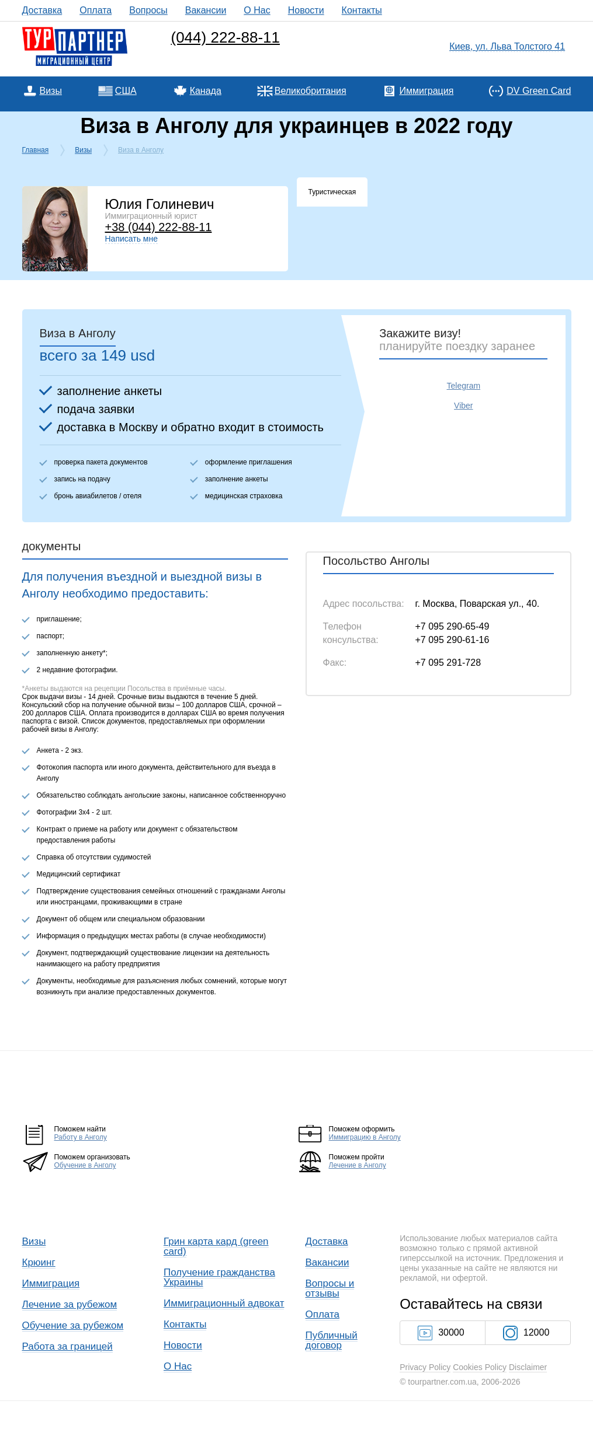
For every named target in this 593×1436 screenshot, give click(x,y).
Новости (306, 10)
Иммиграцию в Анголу (365, 1137)
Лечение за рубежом (69, 1304)
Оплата (95, 10)
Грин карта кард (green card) (216, 1246)
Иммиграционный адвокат (224, 1303)
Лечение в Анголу (357, 1165)
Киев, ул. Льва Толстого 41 (507, 46)
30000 (441, 1332)
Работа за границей (67, 1346)
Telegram (464, 385)
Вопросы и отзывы (330, 1288)
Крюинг (39, 1262)
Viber (463, 405)
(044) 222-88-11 (225, 37)
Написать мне (131, 238)
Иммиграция (426, 91)
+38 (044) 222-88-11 (158, 227)
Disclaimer (528, 1367)
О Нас (257, 10)
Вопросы (148, 10)
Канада (205, 91)
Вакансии (206, 10)
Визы (51, 91)
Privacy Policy (425, 1367)
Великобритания (310, 91)
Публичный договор (332, 1340)
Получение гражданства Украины (219, 1277)
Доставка (42, 10)
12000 (526, 1332)
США (126, 91)
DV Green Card (539, 91)
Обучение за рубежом (73, 1325)
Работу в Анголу (80, 1137)
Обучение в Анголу (85, 1165)
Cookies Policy (480, 1367)
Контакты (362, 10)
